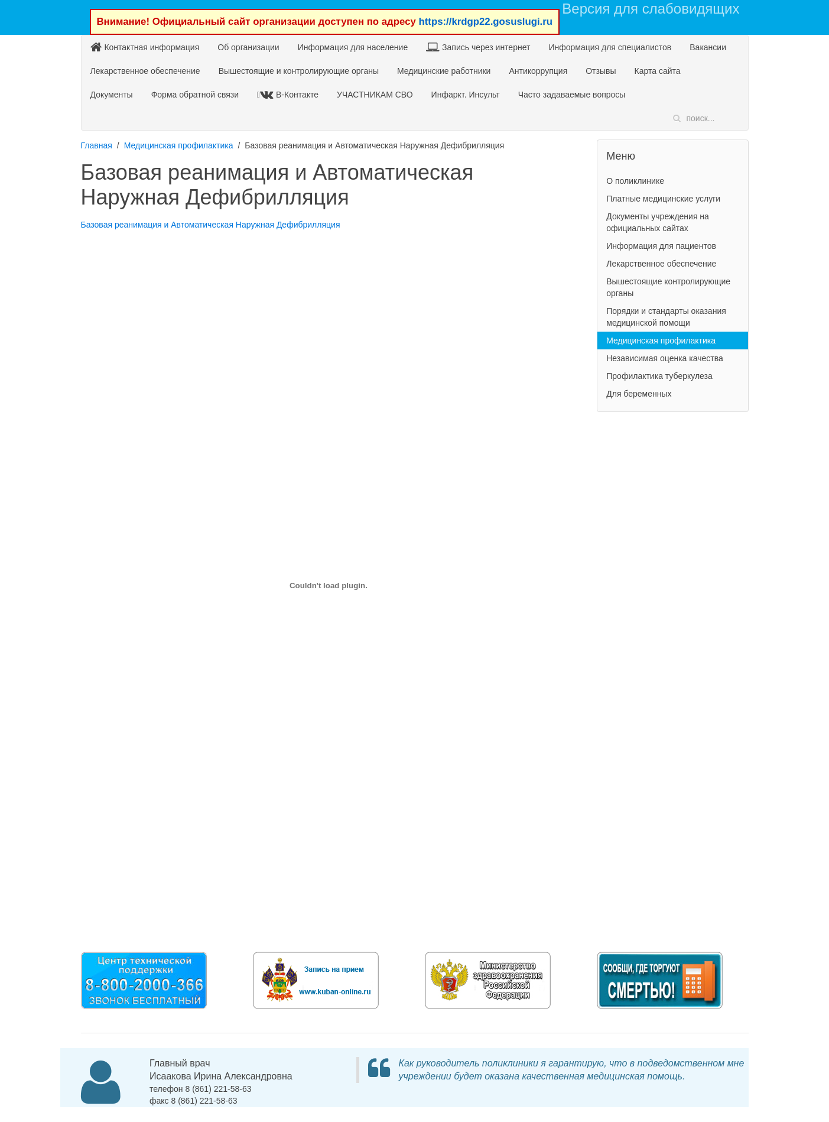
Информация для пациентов (661, 246)
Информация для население (353, 47)
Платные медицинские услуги (663, 198)
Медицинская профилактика (178, 145)
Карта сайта (658, 71)
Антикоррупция (538, 71)
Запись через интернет (478, 47)
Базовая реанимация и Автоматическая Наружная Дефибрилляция (210, 224)
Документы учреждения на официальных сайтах (657, 222)
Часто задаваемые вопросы (572, 94)
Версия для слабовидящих (650, 9)
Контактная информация (145, 47)
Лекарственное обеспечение (145, 71)
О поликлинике (635, 181)
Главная (96, 145)
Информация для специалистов (609, 47)
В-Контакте (289, 94)
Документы (111, 94)
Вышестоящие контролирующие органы (668, 287)
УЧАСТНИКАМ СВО (375, 94)
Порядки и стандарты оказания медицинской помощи (666, 316)
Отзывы (601, 71)
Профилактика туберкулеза (659, 376)
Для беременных (638, 393)
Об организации (248, 47)
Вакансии (708, 47)
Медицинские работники (443, 71)
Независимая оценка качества (664, 358)
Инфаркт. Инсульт (465, 94)
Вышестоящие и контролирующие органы (299, 71)
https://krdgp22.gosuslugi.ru (485, 21)
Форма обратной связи (195, 94)
